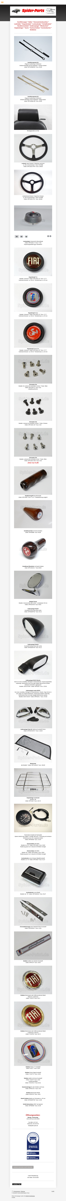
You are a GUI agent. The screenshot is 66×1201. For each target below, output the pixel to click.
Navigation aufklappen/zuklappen (33, 2)
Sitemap (23, 1191)
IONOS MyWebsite (30, 1196)
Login (53, 1191)
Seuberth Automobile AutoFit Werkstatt (23, 1167)
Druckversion (16, 1191)
